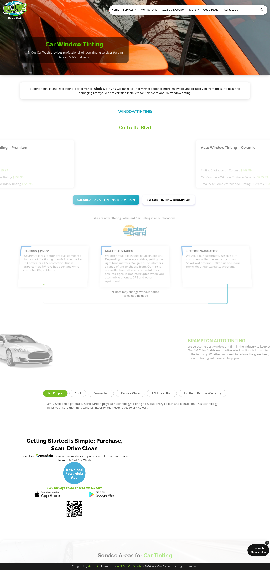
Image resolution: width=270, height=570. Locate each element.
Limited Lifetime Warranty (202, 393)
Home (115, 10)
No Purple (55, 393)
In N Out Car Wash (128, 566)
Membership (149, 10)
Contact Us (231, 10)
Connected (100, 393)
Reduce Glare (130, 393)
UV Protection (162, 393)
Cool (78, 393)
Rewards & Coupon (173, 10)
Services (128, 10)
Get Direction (211, 10)
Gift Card (249, 10)
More (192, 10)
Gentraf (93, 566)
